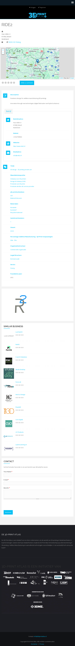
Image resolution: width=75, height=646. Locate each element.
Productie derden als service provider (22, 186)
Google (72, 78)
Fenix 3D (18, 382)
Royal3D (18, 407)
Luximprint (19, 332)
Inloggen (33, 7)
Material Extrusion (16, 198)
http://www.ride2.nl (19, 146)
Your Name (8, 472)
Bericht (7, 488)
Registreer (43, 7)
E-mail (6, 480)
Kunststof (13, 210)
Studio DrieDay (20, 369)
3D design (13, 169)
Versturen (8, 512)
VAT (11, 196)
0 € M (12, 231)
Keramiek (13, 207)
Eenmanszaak (14, 259)
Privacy (42, 644)
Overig (12, 268)
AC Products (19, 432)
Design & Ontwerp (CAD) (17, 181)
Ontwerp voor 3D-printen (18, 179)
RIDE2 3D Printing (15, 42)
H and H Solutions (21, 357)
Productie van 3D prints (17, 184)
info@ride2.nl (17, 155)
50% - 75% (13, 240)
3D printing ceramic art (25, 169)
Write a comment (27, 83)
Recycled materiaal (16, 212)
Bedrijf (8, 111)
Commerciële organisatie (18, 250)
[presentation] (20, 505)
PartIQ (17, 344)
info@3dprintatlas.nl (40, 636)
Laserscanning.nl (21, 444)
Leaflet (61, 78)
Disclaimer (34, 644)
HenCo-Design (20, 394)
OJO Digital (19, 419)
